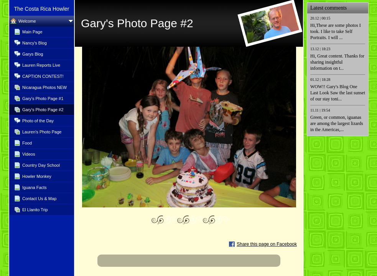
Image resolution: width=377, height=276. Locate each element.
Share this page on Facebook (267, 244)
